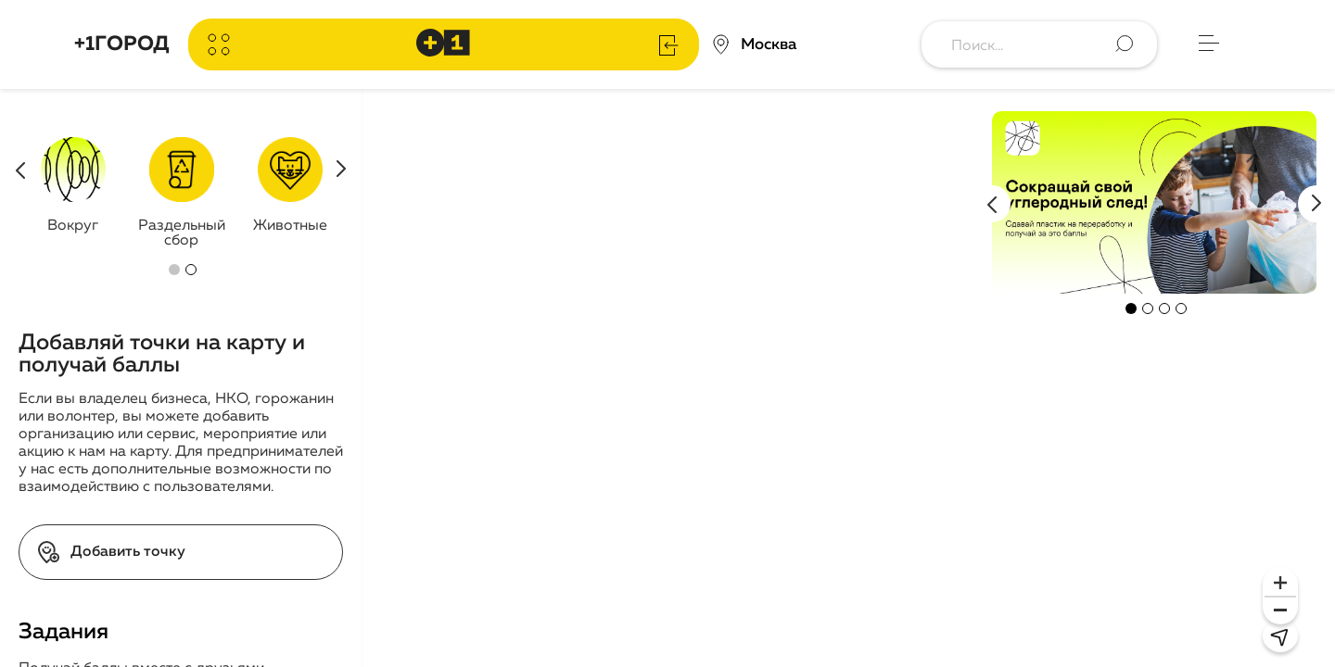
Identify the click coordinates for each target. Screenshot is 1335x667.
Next (1316, 203)
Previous (992, 203)
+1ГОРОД (122, 44)
